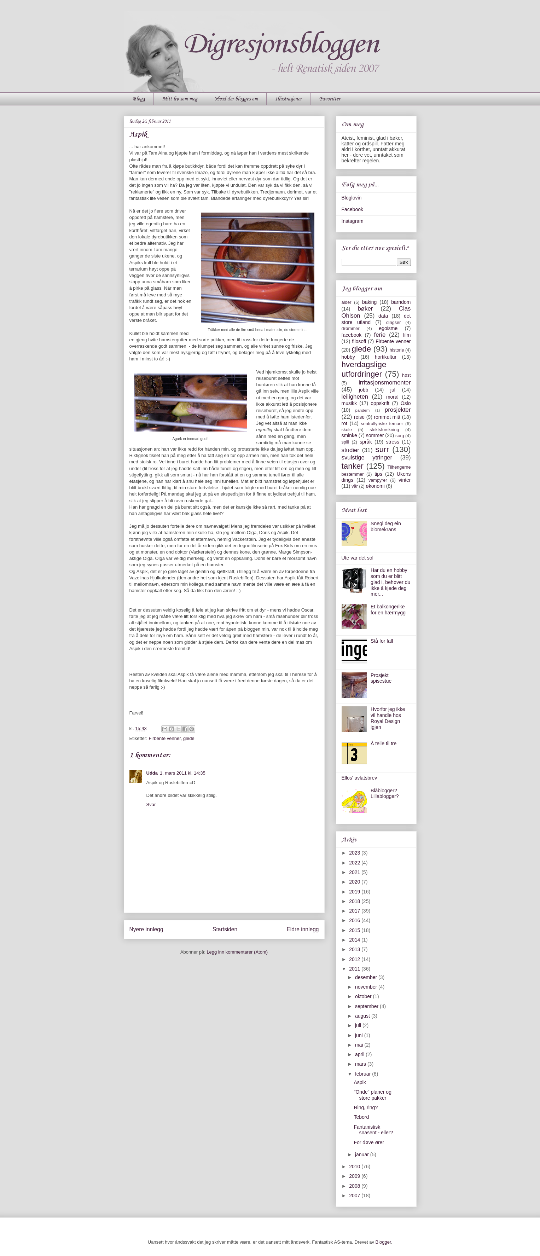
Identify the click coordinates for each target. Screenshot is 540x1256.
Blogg (139, 99)
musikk (349, 403)
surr (382, 449)
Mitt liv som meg (179, 99)
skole (347, 429)
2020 (355, 882)
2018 (355, 901)
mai (359, 1045)
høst (406, 375)
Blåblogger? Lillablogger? (385, 793)
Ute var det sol (357, 558)
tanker (353, 466)
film (407, 335)
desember (366, 977)
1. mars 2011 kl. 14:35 (182, 773)
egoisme (388, 328)
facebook (352, 335)
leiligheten (355, 396)
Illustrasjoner (288, 99)
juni (359, 1035)
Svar (151, 804)
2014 (355, 940)
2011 (355, 969)
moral (392, 397)
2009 (355, 1176)
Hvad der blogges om (236, 99)
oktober (364, 996)
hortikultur (385, 357)
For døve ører (369, 1142)
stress (392, 442)
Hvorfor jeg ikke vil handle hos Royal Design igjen (388, 718)
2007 (355, 1195)
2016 (355, 920)
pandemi (363, 410)
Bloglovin (352, 198)
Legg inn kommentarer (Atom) (237, 952)
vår (355, 486)
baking (369, 302)
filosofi (359, 341)
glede (188, 738)
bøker (365, 308)
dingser (393, 322)
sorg (399, 435)
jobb (363, 390)
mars (361, 1064)
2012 (355, 959)
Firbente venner (164, 738)
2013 (355, 949)
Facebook (352, 209)
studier (350, 450)
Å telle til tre (383, 743)
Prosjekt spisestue (381, 678)
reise (359, 417)
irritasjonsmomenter (385, 382)
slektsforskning (384, 429)
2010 (355, 1166)
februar (363, 1074)
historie (397, 350)
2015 (355, 930)
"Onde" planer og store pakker (372, 1095)
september (367, 1006)
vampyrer (377, 480)
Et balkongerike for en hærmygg (388, 609)
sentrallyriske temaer (382, 423)
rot (344, 423)
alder (347, 302)
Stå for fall (382, 641)
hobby (348, 357)
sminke (349, 435)
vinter (405, 480)
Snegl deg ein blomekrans (386, 526)
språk (366, 442)
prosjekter (398, 409)
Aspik (360, 1082)
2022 (355, 863)
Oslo (406, 403)
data (383, 316)
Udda (152, 773)
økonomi (375, 486)
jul (392, 390)
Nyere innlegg (146, 929)
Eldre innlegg (302, 929)
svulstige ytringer (367, 457)
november (366, 987)
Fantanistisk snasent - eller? (373, 1130)
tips (378, 474)
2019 (355, 892)
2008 (355, 1186)
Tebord (361, 1117)
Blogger (383, 1242)
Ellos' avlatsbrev (359, 778)
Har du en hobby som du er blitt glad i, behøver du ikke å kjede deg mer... (390, 582)
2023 (355, 853)
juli (358, 1025)
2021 (355, 872)
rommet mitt (387, 417)
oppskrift (380, 403)
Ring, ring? (366, 1107)
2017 (355, 911)
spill (345, 442)
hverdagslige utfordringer (364, 369)
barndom (401, 302)
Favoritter (329, 99)
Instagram (353, 221)
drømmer (351, 328)
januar (362, 1154)
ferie (380, 334)
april (360, 1054)
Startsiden (225, 929)
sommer (375, 435)
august (363, 1016)
